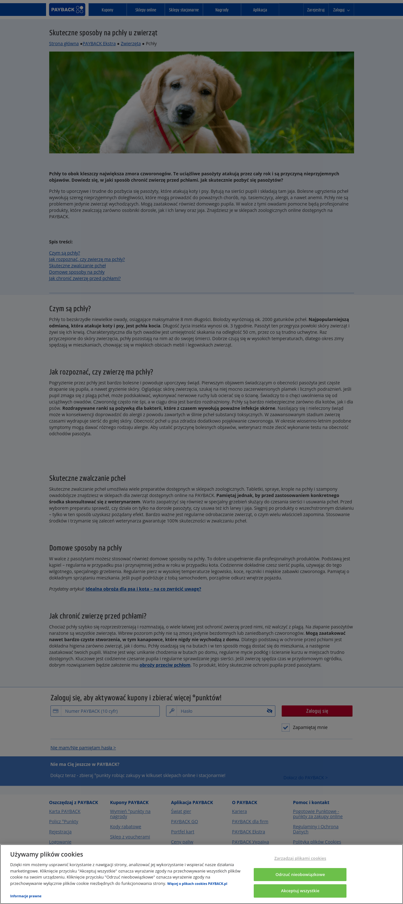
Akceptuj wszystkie (300, 890)
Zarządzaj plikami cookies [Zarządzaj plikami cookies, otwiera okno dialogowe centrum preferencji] (300, 858)
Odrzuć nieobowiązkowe (300, 874)
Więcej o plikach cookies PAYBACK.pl (197, 883)
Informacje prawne (26, 896)
